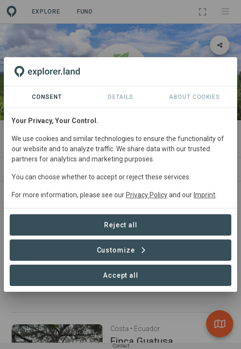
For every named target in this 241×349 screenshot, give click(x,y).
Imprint (204, 195)
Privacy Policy (146, 195)
